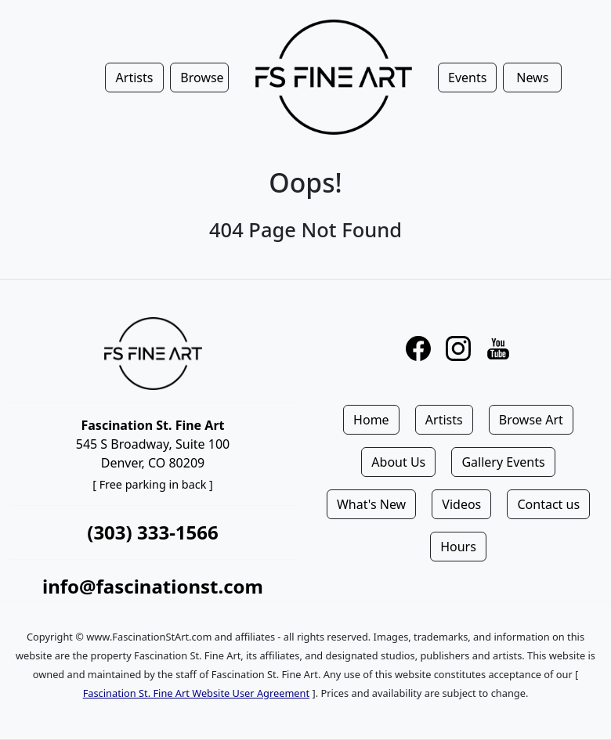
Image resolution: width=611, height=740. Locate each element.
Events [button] (467, 77)
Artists (444, 419)
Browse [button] (201, 77)
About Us (398, 462)
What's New (371, 504)
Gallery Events (502, 462)
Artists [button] (135, 77)
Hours (458, 546)
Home (371, 419)
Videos (461, 504)
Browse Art (531, 419)
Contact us (548, 504)
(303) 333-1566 (152, 532)
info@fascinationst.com (152, 586)
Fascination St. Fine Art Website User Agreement (196, 693)
